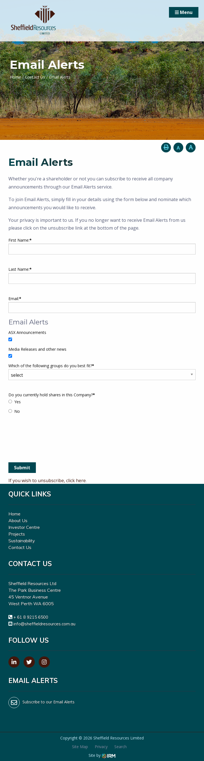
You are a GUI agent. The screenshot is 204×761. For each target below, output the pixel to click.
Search (120, 746)
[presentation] (51, 444)
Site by (102, 755)
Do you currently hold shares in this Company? (51, 394)
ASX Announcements (27, 332)
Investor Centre (24, 527)
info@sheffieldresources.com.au (44, 623)
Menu (184, 12)
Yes (17, 401)
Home (14, 514)
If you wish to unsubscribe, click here (47, 480)
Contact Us (19, 547)
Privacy (101, 746)
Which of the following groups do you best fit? (51, 365)
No (17, 411)
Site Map (80, 746)
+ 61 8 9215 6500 (30, 617)
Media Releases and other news (37, 349)
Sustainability (21, 540)
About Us (17, 520)
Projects (16, 534)
